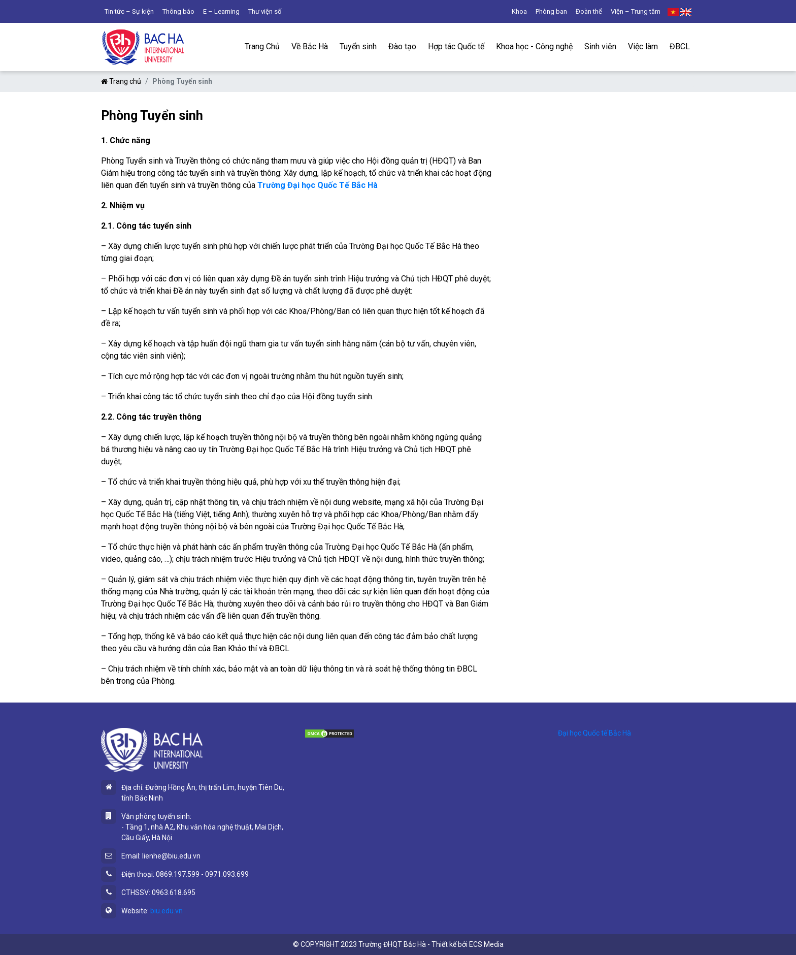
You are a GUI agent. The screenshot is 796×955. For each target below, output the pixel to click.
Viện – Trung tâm (635, 11)
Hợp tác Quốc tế (456, 46)
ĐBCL (680, 46)
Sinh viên (600, 46)
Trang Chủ (262, 46)
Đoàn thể (589, 11)
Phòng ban (551, 11)
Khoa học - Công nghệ (534, 46)
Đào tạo (402, 46)
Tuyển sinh (358, 46)
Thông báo (178, 11)
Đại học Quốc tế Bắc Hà (594, 733)
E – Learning (221, 11)
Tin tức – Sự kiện (129, 11)
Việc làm (643, 46)
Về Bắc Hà (309, 46)
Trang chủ (121, 81)
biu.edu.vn (166, 911)
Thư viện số (264, 11)
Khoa (519, 11)
